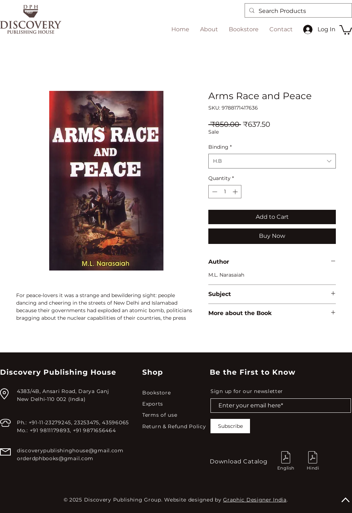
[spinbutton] (224, 191)
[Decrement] (213, 191)
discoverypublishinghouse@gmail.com (70, 450)
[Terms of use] (175, 415)
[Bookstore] (175, 392)
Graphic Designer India (254, 499)
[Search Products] (298, 11)
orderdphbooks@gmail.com (55, 458)
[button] (345, 29)
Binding (220, 147)
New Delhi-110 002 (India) (51, 399)
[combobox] (272, 161)
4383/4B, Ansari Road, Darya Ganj (63, 391)
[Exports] (175, 404)
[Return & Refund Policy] (175, 426)
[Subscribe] (230, 426)
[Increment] (235, 191)
